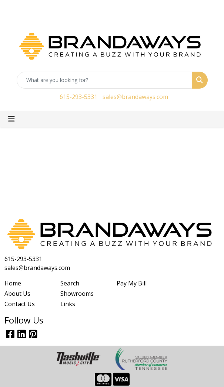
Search (69, 283)
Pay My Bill (132, 283)
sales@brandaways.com (135, 97)
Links (67, 304)
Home (12, 283)
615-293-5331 (78, 97)
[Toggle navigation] (11, 119)
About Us (17, 294)
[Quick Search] (104, 80)
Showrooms (77, 294)
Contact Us (19, 304)
